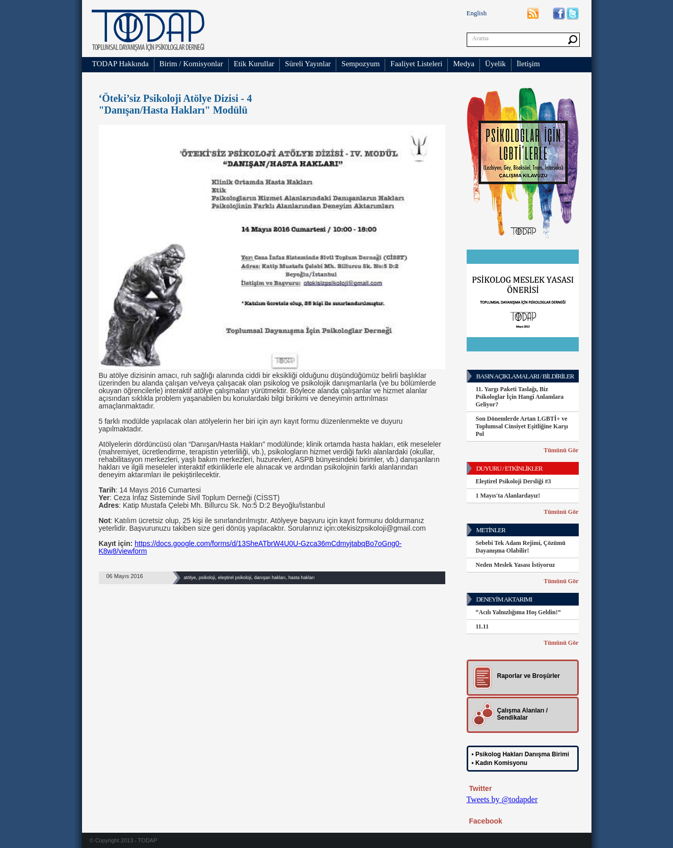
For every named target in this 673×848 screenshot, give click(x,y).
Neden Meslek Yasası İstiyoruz (515, 564)
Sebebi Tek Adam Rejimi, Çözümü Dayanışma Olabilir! (521, 546)
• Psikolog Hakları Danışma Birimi (521, 754)
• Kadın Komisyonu (500, 763)
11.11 (482, 626)
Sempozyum (360, 64)
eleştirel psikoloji (235, 577)
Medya (463, 64)
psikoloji (207, 577)
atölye (190, 577)
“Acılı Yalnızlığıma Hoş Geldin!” (518, 612)
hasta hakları (301, 577)
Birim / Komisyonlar (191, 64)
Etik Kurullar (254, 64)
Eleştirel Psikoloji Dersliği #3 (513, 481)
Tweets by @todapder (502, 799)
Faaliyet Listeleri (416, 64)
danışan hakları (270, 577)
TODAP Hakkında (120, 64)
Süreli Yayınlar (308, 64)
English (477, 13)
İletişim (528, 64)
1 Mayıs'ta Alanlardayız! (508, 495)
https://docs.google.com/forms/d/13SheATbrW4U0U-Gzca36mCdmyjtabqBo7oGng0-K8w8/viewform (250, 547)
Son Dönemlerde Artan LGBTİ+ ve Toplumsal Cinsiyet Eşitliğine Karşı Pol (522, 426)
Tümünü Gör (561, 450)
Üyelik (495, 64)
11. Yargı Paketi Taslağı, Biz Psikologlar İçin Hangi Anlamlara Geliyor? (520, 397)
